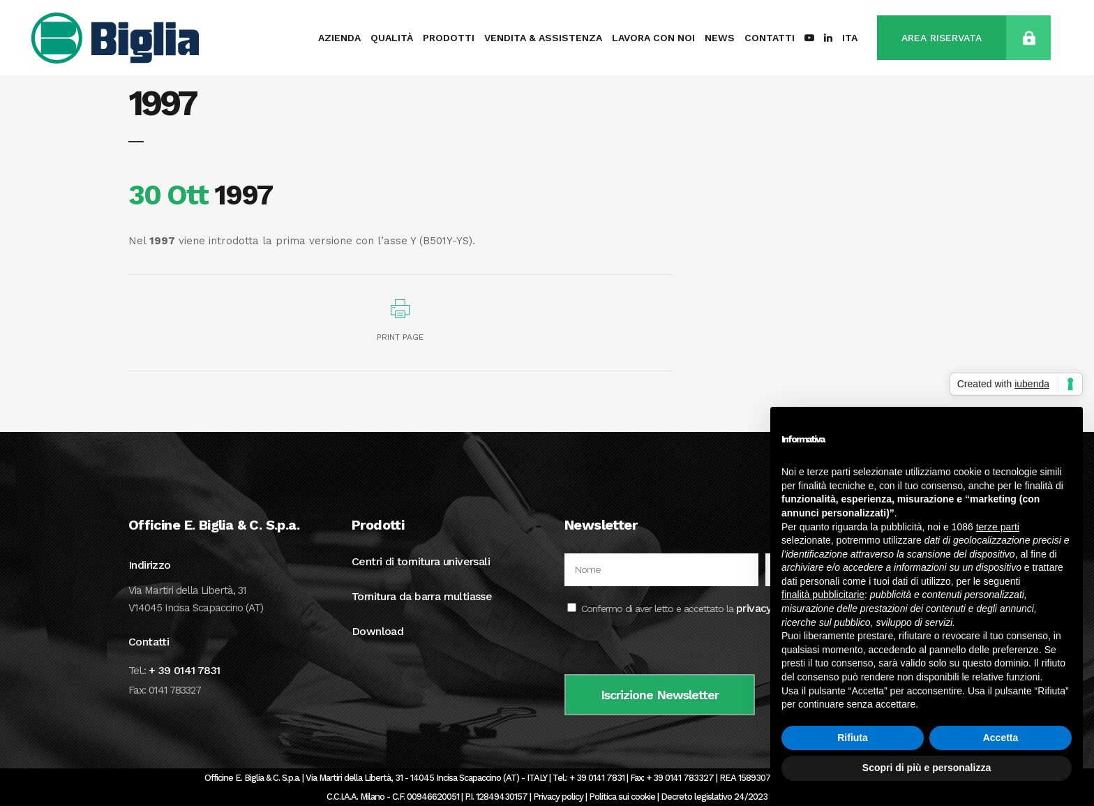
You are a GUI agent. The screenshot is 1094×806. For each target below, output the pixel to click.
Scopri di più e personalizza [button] (926, 767)
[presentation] (670, 647)
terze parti (997, 526)
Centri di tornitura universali (421, 561)
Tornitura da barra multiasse (422, 596)
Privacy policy (558, 796)
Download (377, 631)
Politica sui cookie (622, 796)
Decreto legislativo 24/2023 (714, 796)
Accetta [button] (1001, 737)
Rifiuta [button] (852, 737)
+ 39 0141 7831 (184, 670)
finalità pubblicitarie (822, 594)
